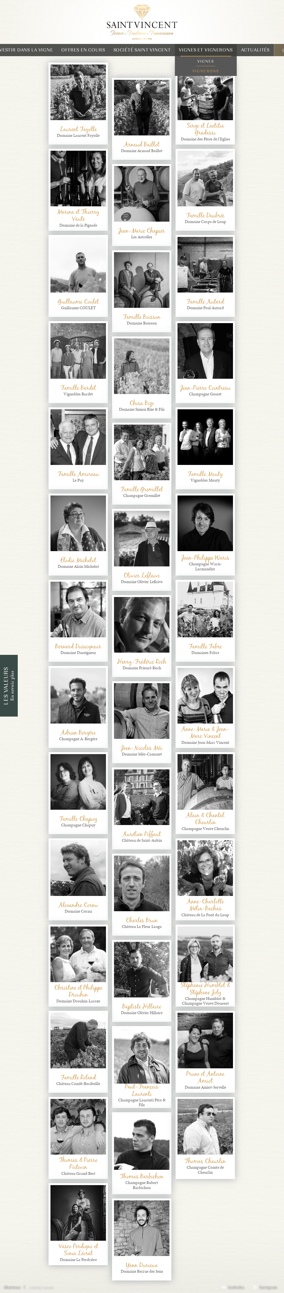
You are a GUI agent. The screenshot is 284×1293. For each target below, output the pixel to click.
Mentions (12, 1287)
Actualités (255, 50)
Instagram (265, 1287)
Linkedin (233, 1287)
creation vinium (41, 1287)
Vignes (205, 61)
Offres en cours (83, 50)
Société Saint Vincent (142, 50)
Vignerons (205, 71)
